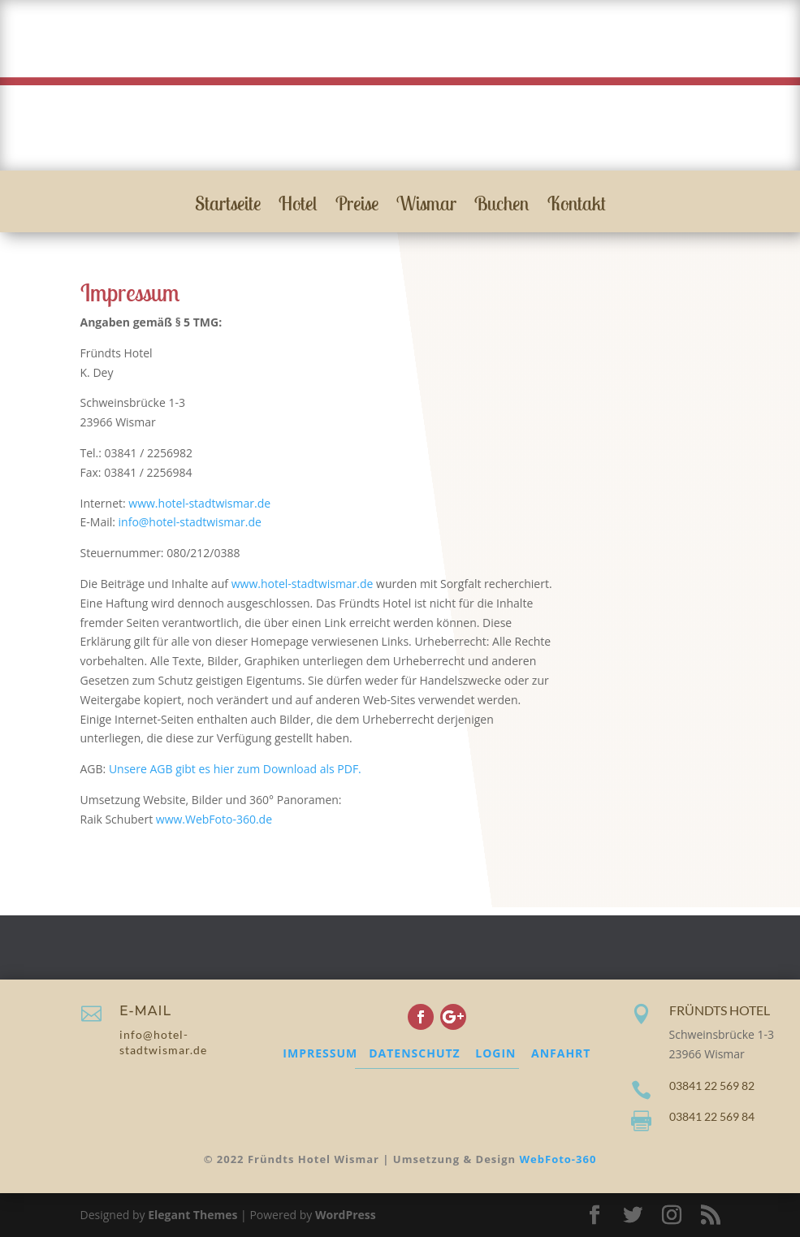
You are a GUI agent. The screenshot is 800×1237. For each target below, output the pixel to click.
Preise (356, 206)
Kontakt (576, 206)
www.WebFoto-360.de (214, 819)
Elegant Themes (192, 1214)
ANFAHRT (560, 1053)
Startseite (228, 206)
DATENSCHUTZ (415, 1053)
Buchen (502, 206)
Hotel (298, 206)
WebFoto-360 (558, 1159)
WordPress (345, 1214)
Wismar (426, 206)
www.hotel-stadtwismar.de (199, 503)
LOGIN (495, 1053)
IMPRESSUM (320, 1053)
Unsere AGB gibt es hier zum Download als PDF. (235, 768)
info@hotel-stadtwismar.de (190, 522)
